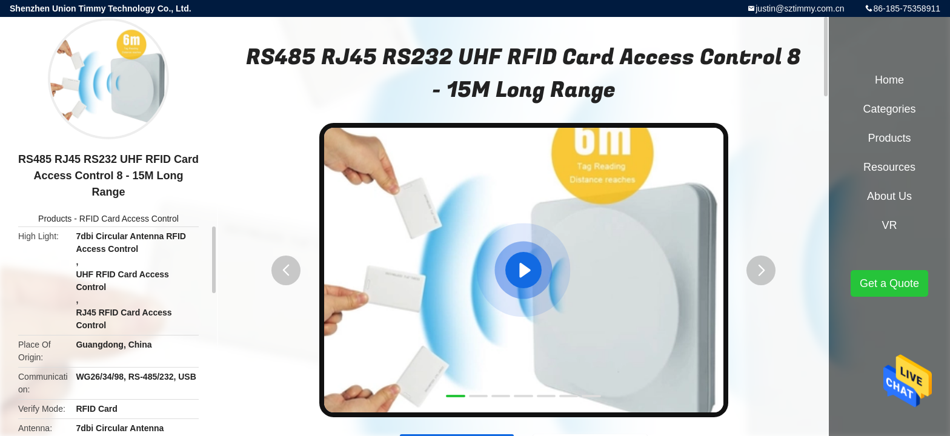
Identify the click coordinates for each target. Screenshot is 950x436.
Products (54, 218)
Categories (889, 109)
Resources (889, 167)
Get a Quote (889, 283)
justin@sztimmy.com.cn (800, 8)
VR (889, 225)
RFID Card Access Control (129, 218)
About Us (889, 196)
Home (889, 80)
